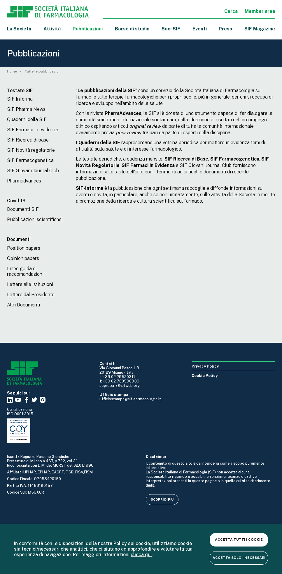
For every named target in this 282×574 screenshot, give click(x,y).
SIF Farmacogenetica (30, 160)
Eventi (199, 29)
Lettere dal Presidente (31, 294)
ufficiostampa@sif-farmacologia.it (130, 399)
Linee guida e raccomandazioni (25, 271)
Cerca (231, 11)
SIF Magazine (259, 29)
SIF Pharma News (26, 109)
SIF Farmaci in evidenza (32, 129)
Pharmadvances (24, 181)
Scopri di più (162, 499)
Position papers (23, 248)
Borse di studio (132, 29)
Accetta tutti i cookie (239, 539)
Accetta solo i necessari (239, 558)
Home (12, 71)
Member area (260, 11)
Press (225, 29)
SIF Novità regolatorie (31, 150)
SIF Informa (20, 99)
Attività (52, 29)
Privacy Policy (205, 366)
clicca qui (141, 554)
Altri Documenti (23, 305)
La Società (19, 29)
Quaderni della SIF (27, 119)
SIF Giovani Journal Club (33, 170)
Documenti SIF (23, 209)
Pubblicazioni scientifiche (34, 219)
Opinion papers (23, 258)
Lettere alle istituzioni (30, 284)
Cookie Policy (205, 375)
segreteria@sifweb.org (119, 385)
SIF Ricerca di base (28, 140)
